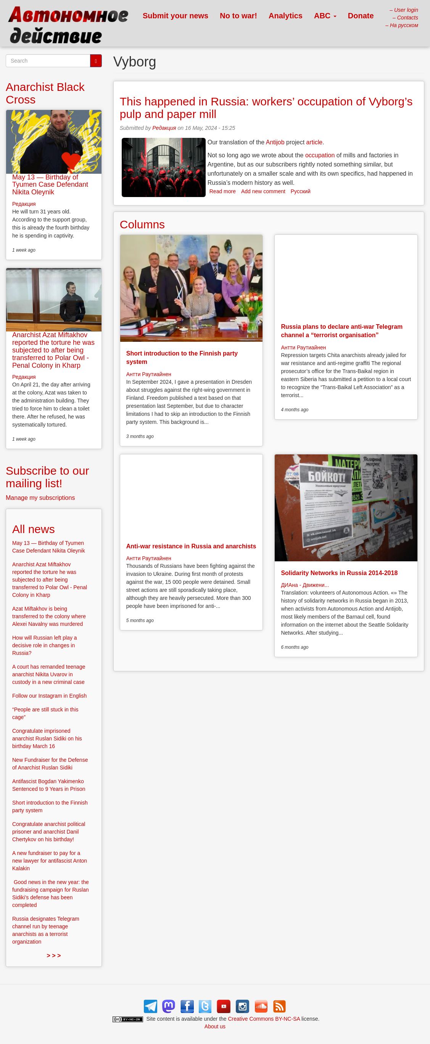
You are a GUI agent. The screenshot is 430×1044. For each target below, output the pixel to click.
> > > (54, 955)
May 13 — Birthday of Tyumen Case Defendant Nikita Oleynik (50, 184)
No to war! (238, 15)
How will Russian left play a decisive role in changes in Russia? (44, 645)
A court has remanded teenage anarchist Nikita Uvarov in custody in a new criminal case (48, 674)
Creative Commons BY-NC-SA (264, 1019)
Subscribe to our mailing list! (47, 477)
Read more (222, 191)
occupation (320, 155)
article (314, 142)
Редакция (164, 128)
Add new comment (263, 191)
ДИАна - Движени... (305, 585)
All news (33, 529)
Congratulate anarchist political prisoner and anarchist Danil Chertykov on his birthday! (48, 831)
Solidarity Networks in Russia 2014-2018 (339, 573)
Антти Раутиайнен (148, 374)
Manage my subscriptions (40, 498)
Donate (361, 15)
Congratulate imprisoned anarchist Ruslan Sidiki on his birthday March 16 (47, 738)
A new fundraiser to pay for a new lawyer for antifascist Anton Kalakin (49, 860)
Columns (142, 224)
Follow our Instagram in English (49, 696)
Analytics (286, 15)
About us (215, 1026)
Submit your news (175, 15)
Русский (301, 191)
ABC (325, 15)
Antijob (275, 142)
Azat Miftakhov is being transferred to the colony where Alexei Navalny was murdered (49, 616)
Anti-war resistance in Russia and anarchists (191, 546)
